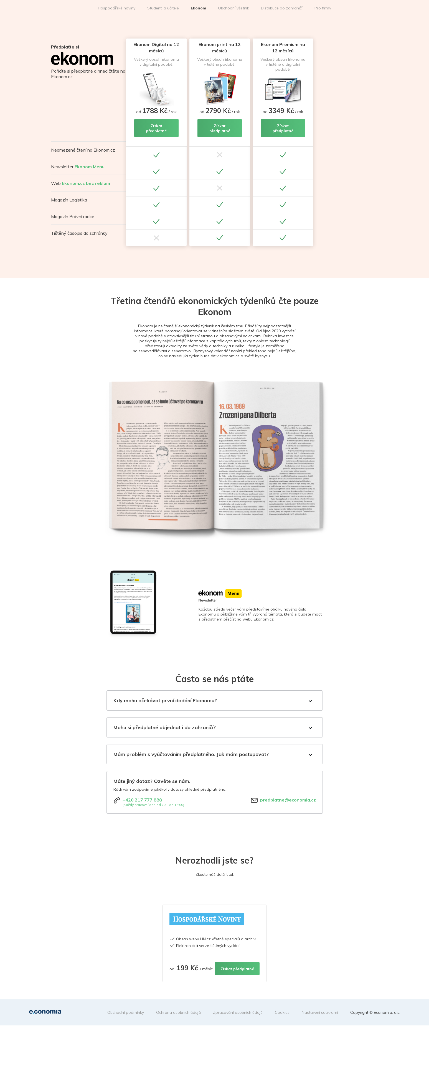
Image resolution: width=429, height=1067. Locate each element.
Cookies (282, 1012)
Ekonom (198, 8)
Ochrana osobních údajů (178, 1012)
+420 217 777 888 (142, 800)
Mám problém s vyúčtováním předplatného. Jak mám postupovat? (191, 754)
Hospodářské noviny (116, 8)
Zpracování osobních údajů (238, 1012)
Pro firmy (322, 8)
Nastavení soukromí (320, 1012)
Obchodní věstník (233, 8)
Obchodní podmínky (125, 1012)
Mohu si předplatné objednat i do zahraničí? (164, 727)
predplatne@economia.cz (288, 800)
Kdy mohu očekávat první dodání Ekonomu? (165, 700)
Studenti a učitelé (163, 8)
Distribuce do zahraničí (282, 8)
